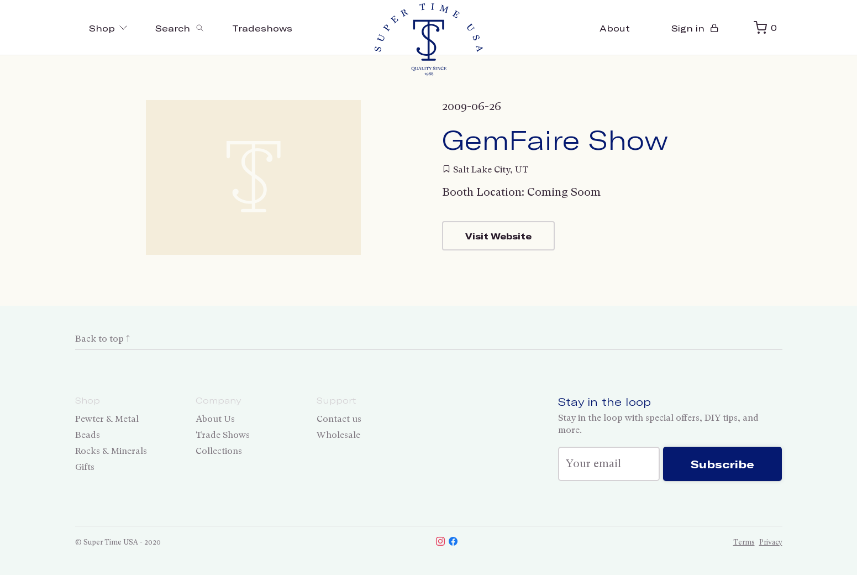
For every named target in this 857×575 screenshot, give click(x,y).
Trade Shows (223, 435)
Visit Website (498, 236)
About (615, 28)
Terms (744, 542)
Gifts (84, 467)
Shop (108, 28)
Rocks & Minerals (111, 451)
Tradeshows (262, 28)
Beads (87, 435)
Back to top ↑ (102, 338)
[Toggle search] (179, 27)
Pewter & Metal (107, 419)
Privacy (770, 542)
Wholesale (338, 435)
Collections (219, 451)
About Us (215, 419)
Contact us (339, 419)
